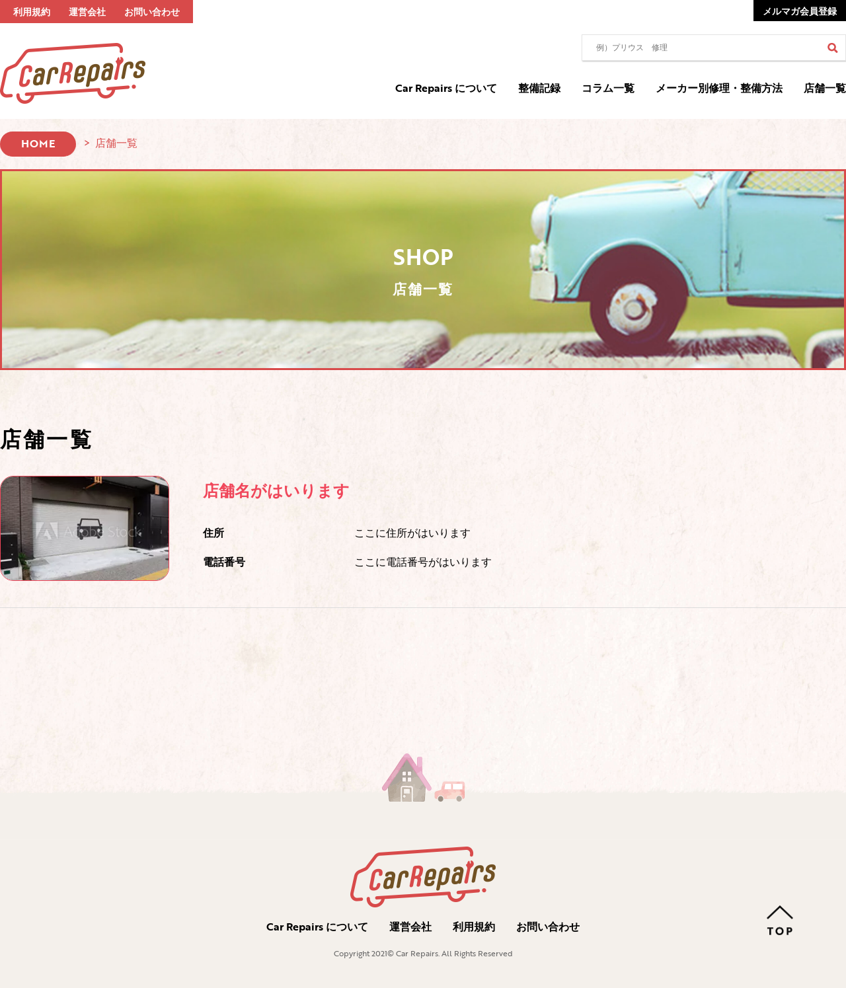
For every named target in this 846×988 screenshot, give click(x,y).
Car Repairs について (446, 88)
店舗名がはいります (276, 490)
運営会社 (87, 12)
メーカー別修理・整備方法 (719, 88)
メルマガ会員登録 (800, 11)
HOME (38, 143)
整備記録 (539, 88)
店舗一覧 (825, 88)
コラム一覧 (608, 88)
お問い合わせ (152, 12)
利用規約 (31, 12)
